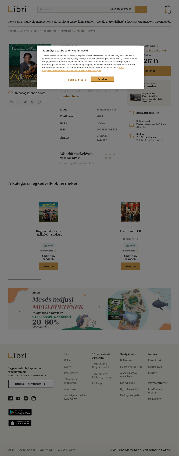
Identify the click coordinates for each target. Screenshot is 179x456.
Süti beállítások (77, 80)
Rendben (103, 79)
